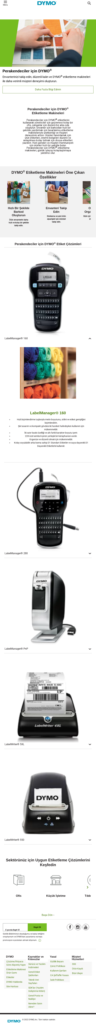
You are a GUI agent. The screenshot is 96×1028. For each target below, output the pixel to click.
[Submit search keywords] (90, 3)
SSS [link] (74, 964)
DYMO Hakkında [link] (14, 982)
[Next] (87, 887)
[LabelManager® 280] (48, 508)
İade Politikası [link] (57, 980)
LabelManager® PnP (48, 649)
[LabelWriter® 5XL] (48, 699)
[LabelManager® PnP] (48, 604)
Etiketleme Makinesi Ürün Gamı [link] (16, 971)
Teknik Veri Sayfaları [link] (33, 981)
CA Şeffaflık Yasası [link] (59, 975)
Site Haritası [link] (12, 986)
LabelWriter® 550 (48, 840)
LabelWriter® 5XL (48, 744)
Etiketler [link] (10, 977)
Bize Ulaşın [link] (77, 973)
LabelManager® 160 (48, 338)
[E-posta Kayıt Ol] (25, 927)
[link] (40, 940)
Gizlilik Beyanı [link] (57, 961)
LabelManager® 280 (48, 553)
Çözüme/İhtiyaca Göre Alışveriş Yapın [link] (16, 963)
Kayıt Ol (37, 927)
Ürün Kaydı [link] (77, 968)
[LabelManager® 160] (48, 293)
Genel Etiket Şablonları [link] (34, 974)
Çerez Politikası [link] (57, 966)
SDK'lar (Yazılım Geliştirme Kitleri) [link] (36, 989)
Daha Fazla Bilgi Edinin (48, 89)
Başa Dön (48, 914)
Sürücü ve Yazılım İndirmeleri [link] (36, 966)
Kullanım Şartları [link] (58, 970)
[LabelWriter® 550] (48, 794)
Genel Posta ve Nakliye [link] (35, 997)
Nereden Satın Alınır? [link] (35, 1005)
